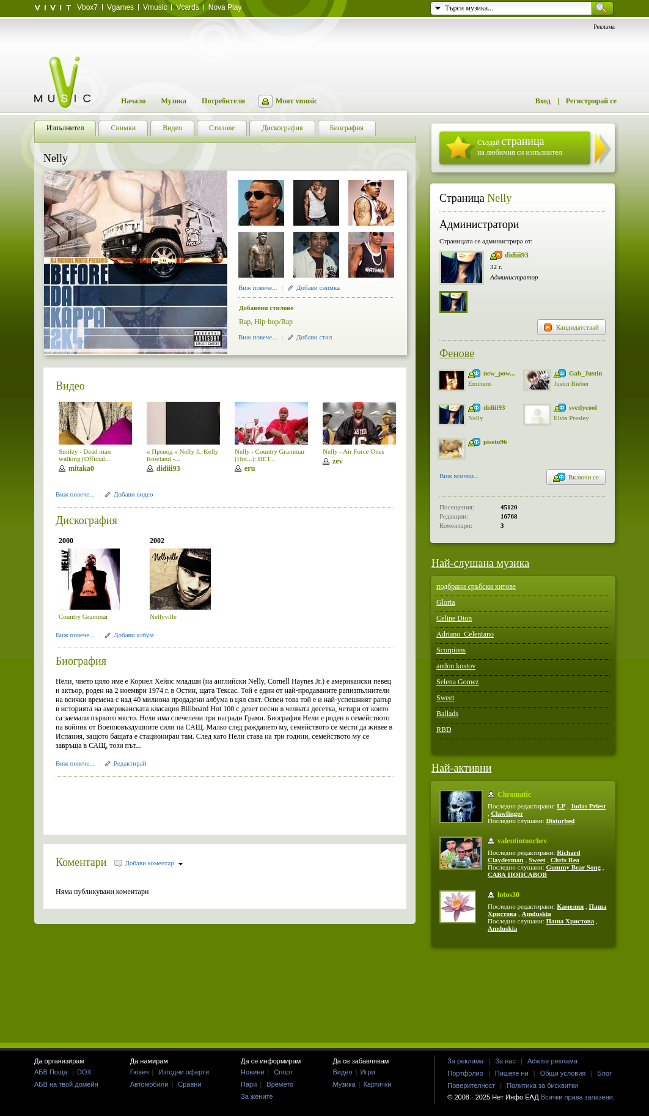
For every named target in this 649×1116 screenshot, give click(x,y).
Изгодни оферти (183, 1072)
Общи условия (563, 1073)
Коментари (81, 862)
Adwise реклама (552, 1061)
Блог (604, 1073)
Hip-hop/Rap (273, 321)
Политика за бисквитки (542, 1085)
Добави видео (133, 494)
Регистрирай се (591, 101)
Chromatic (514, 794)
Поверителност (471, 1085)
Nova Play (225, 7)
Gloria (445, 602)
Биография (81, 661)
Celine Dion (454, 618)
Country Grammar (83, 616)
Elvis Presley (571, 417)
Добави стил (314, 337)
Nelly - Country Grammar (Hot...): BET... (270, 455)
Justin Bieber (571, 383)
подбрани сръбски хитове (476, 586)
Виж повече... (257, 287)
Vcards (187, 7)
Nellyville (163, 616)
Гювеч (139, 1072)
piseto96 (495, 441)
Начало (133, 101)
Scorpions (451, 650)
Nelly (499, 198)
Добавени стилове (266, 307)
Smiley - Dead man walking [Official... (85, 455)
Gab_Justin (585, 373)
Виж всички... (459, 477)
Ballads (447, 713)
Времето (279, 1084)
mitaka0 (81, 468)
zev (337, 461)
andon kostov (455, 666)
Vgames (120, 7)
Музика (173, 101)
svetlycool (583, 407)
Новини (252, 1072)
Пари (249, 1084)
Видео (70, 386)
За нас (505, 1061)
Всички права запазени (577, 1097)
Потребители (223, 101)
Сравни (189, 1084)
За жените (257, 1096)
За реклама (465, 1061)
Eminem (479, 383)
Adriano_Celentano (465, 634)
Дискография (86, 520)
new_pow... (499, 373)
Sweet (445, 697)
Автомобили (149, 1084)
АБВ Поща (50, 1072)
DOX (84, 1072)
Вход (543, 101)
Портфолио (465, 1073)
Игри (367, 1072)
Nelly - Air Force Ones (353, 451)
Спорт (283, 1072)
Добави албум (133, 634)
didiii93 (168, 468)
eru (249, 468)
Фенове (456, 353)
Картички (377, 1084)
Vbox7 (87, 7)
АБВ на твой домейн (66, 1084)
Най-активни (461, 768)
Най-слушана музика (480, 563)
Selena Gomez (457, 682)
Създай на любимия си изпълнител (519, 146)
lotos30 (508, 894)
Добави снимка (318, 287)
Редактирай (130, 763)
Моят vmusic (296, 101)
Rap (245, 321)
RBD (444, 729)
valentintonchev (522, 841)
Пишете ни (512, 1073)
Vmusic (155, 7)
